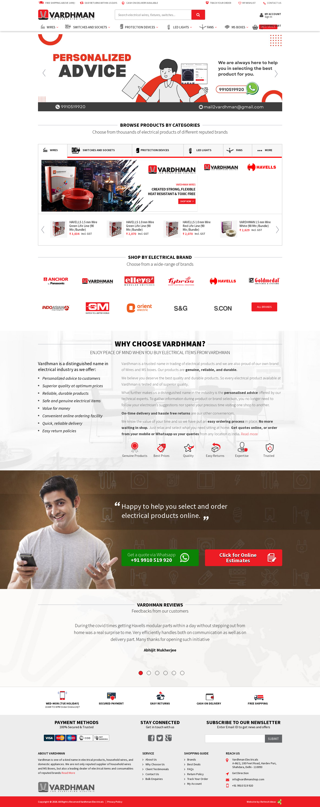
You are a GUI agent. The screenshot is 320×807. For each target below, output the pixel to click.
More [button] (263, 150)
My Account (194, 784)
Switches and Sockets (90, 27)
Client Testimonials (157, 769)
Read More (68, 773)
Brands (191, 759)
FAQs (190, 769)
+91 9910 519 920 (239, 785)
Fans (210, 27)
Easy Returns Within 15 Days (97, 2)
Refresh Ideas (271, 801)
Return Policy (195, 774)
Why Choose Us (155, 764)
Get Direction (237, 773)
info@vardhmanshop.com (245, 779)
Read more (249, 434)
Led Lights (181, 27)
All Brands (264, 307)
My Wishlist (246, 2)
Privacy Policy (114, 801)
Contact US (271, 2)
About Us (151, 759)
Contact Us (152, 774)
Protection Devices (140, 27)
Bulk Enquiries (154, 779)
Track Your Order (217, 2)
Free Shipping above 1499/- (57, 2)
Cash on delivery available (139, 2)
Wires (51, 27)
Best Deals (194, 764)
